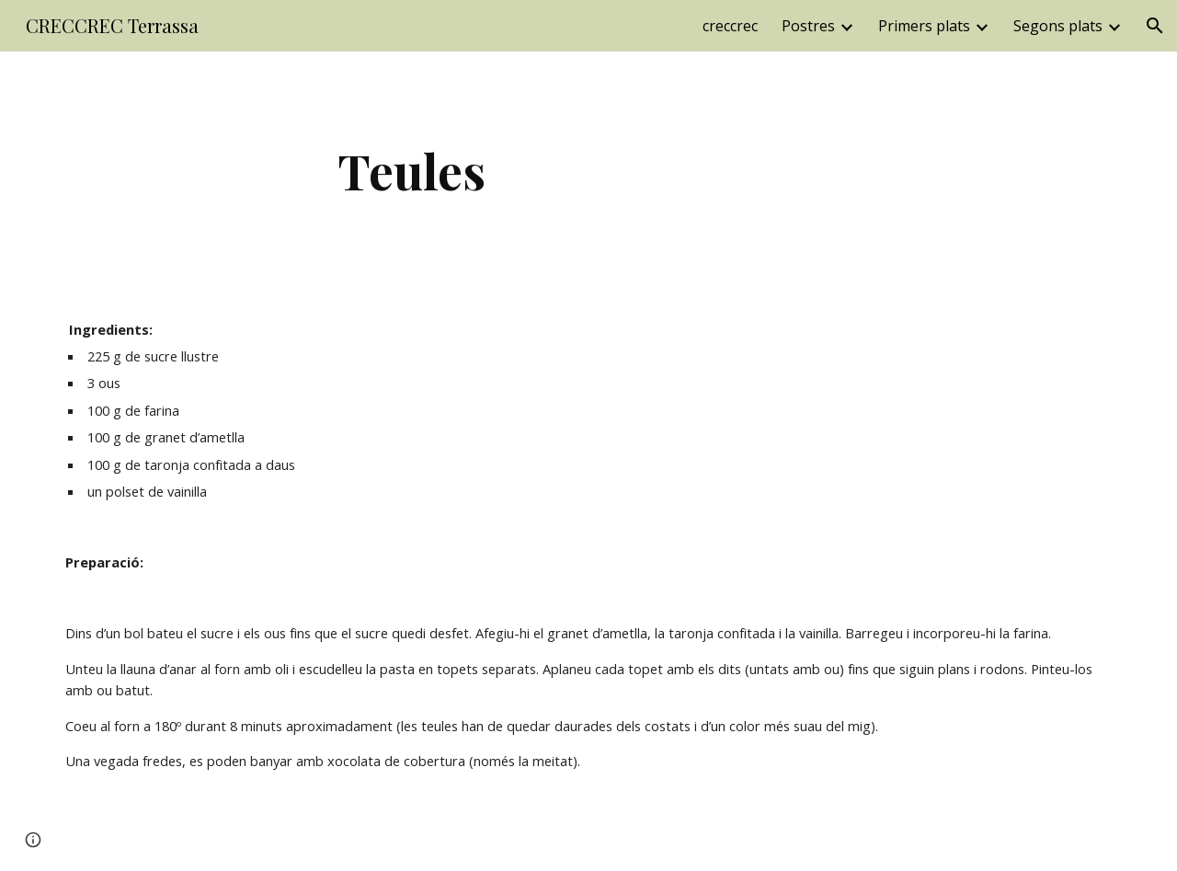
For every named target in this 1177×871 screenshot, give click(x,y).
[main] (412, 170)
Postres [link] (808, 26)
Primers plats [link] (924, 26)
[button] (1155, 26)
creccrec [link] (730, 26)
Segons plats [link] (1058, 26)
